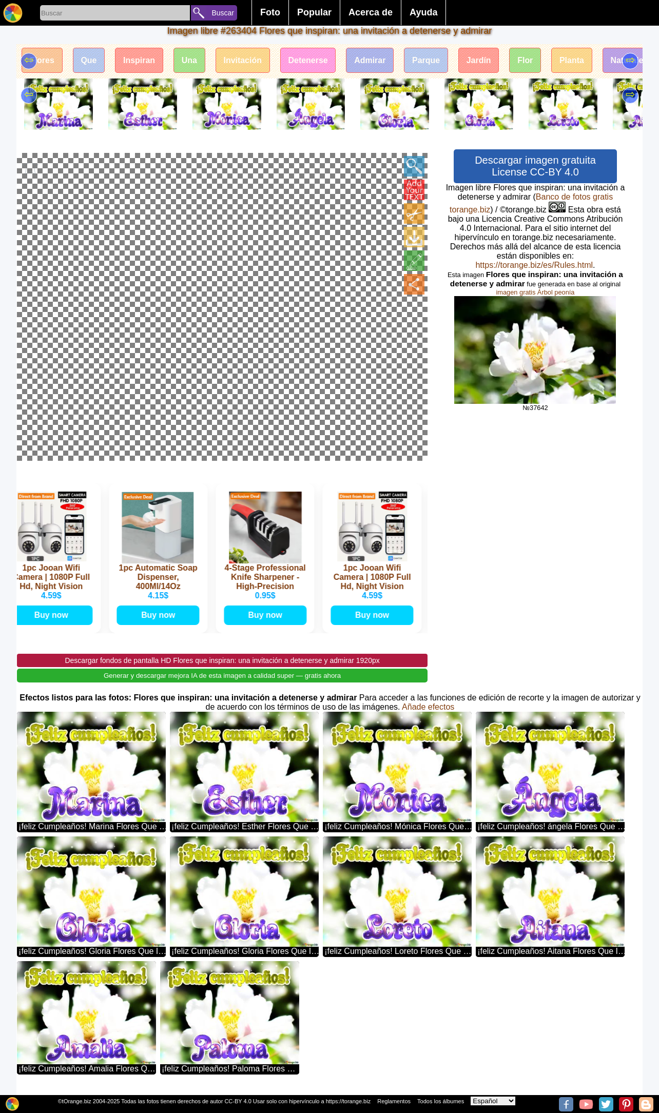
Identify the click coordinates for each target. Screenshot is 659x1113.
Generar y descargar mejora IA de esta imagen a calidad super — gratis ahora (222, 675)
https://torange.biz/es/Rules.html (534, 265)
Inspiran (140, 60)
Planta (575, 60)
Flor (527, 60)
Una (190, 60)
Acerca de (370, 12)
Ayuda (423, 12)
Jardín (481, 60)
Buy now (53, 614)
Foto (270, 12)
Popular (314, 12)
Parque (428, 60)
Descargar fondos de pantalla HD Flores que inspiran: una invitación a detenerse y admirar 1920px (222, 660)
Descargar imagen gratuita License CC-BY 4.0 (535, 166)
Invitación (244, 60)
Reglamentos (394, 1101)
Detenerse (309, 60)
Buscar (222, 13)
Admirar (371, 60)
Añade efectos (428, 706)
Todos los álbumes (440, 1101)
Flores (42, 60)
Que (89, 60)
